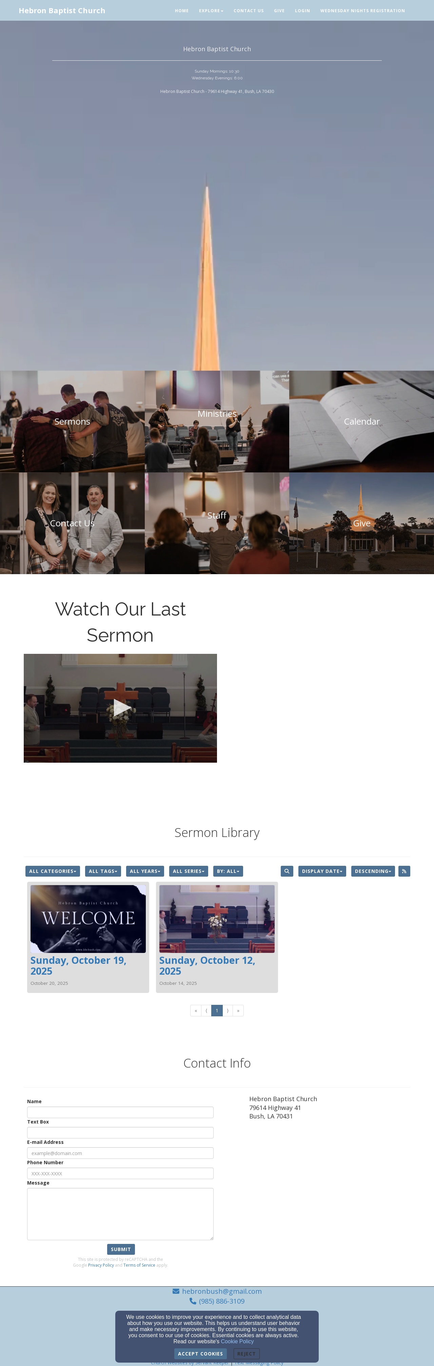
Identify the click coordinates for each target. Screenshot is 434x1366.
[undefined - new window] (361, 523)
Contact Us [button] (249, 11)
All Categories (52, 871)
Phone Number (45, 1162)
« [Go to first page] (196, 1010)
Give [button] (279, 11)
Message (38, 1182)
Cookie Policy (237, 1341)
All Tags (103, 871)
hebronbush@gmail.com (222, 1291)
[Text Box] (120, 1132)
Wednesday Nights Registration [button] (362, 11)
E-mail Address (45, 1142)
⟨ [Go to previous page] (206, 1010)
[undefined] (72, 421)
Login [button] (302, 11)
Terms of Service (139, 1265)
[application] (120, 708)
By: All (228, 871)
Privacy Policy (101, 1265)
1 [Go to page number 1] (217, 1010)
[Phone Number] (120, 1173)
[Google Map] (329, 1184)
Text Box (38, 1121)
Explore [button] (211, 11)
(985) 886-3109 (221, 1301)
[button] (120, 708)
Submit (121, 1249)
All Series (188, 871)
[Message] (120, 1214)
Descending (373, 871)
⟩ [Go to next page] (228, 1010)
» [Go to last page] (238, 1010)
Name (34, 1101)
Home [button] (182, 11)
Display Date (322, 871)
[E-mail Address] (120, 1153)
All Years (145, 871)
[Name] (120, 1112)
